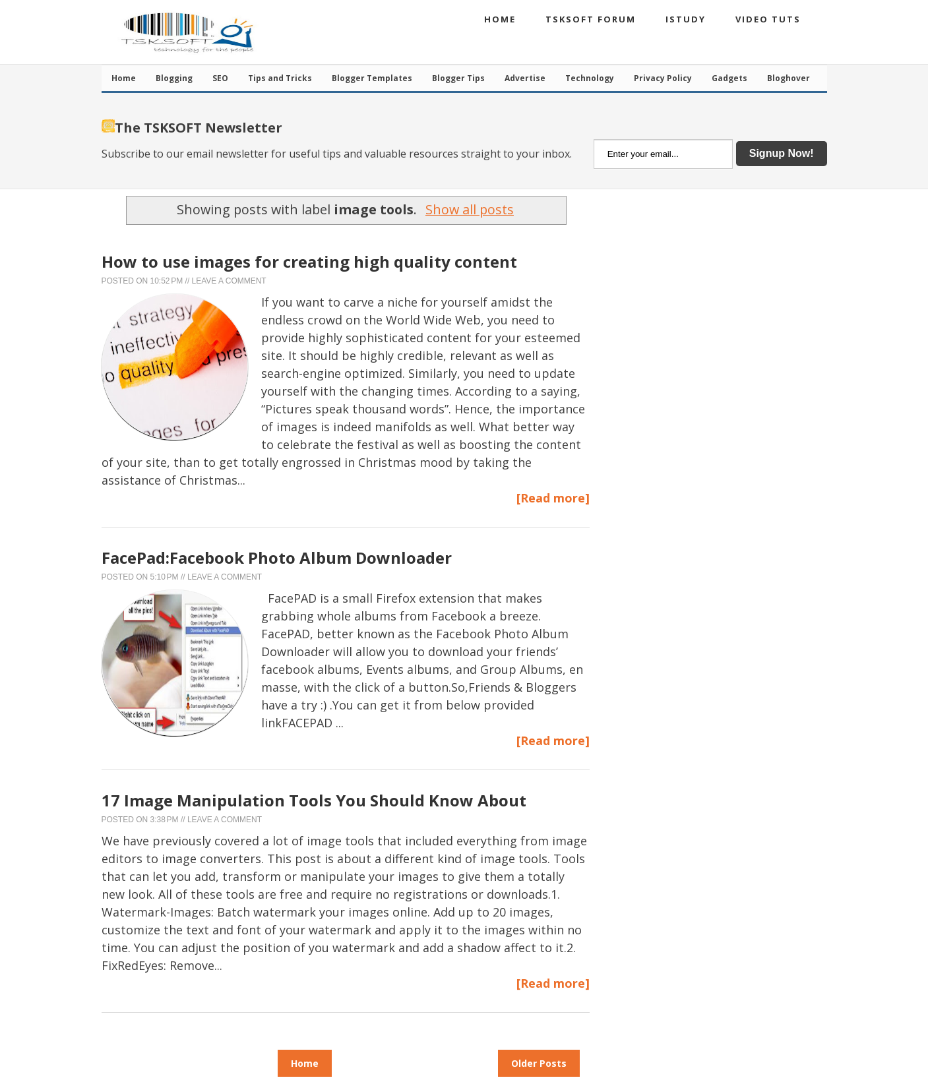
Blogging (174, 78)
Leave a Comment (229, 281)
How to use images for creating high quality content (309, 261)
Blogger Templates (372, 78)
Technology (589, 78)
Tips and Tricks (280, 78)
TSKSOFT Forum (590, 19)
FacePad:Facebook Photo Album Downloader (277, 557)
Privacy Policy (663, 78)
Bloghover (788, 78)
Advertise (525, 78)
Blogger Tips (458, 78)
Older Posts (539, 1063)
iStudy (685, 19)
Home (500, 19)
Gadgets (729, 78)
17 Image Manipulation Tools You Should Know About (314, 800)
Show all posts (469, 209)
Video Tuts (768, 19)
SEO (220, 78)
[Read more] (553, 498)
